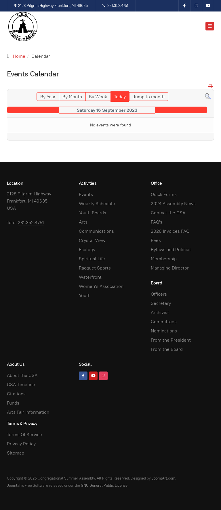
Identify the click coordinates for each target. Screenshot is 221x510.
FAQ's (156, 222)
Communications (96, 231)
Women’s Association (101, 286)
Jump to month (149, 97)
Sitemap (15, 453)
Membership (164, 259)
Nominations (164, 331)
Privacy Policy (21, 444)
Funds (13, 403)
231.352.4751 (115, 5)
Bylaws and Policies (171, 250)
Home (19, 56)
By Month (72, 97)
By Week (98, 97)
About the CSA (22, 375)
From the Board (167, 349)
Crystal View (92, 240)
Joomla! (13, 485)
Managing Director (170, 268)
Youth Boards (92, 213)
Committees (164, 322)
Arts (83, 222)
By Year (48, 97)
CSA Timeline (21, 385)
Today (120, 97)
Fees (156, 240)
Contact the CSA (168, 213)
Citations (16, 394)
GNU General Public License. (104, 485)
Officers (159, 294)
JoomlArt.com (163, 478)
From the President (171, 340)
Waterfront (90, 277)
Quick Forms (164, 194)
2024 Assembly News (173, 204)
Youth (85, 295)
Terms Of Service (24, 435)
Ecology (87, 250)
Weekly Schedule (97, 204)
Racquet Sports (95, 268)
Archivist (160, 312)
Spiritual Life (92, 259)
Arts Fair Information (28, 412)
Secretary (161, 303)
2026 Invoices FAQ (170, 231)
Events (86, 194)
